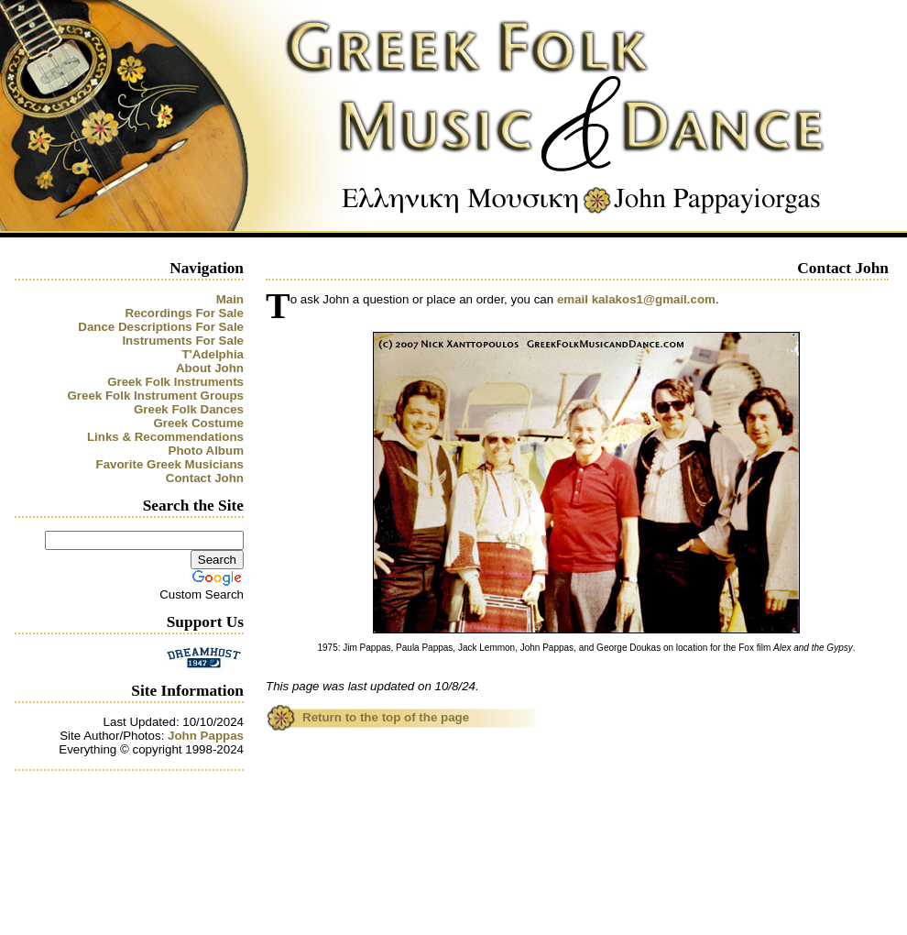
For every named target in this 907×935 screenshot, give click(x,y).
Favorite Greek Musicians (170, 464)
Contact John (205, 478)
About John (210, 368)
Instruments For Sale (183, 340)
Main (230, 299)
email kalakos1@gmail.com (636, 299)
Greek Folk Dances (189, 409)
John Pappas (206, 735)
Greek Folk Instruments (175, 382)
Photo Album (206, 450)
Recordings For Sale (184, 313)
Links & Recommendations (165, 437)
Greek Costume (198, 423)
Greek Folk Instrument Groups (155, 395)
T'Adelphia (212, 354)
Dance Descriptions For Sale (161, 327)
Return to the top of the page (385, 717)
